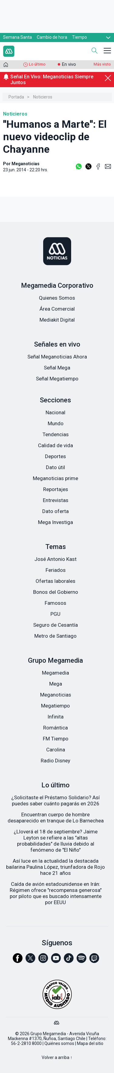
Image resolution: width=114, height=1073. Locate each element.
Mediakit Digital (57, 320)
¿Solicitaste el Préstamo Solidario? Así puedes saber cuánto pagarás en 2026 (55, 800)
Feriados (56, 570)
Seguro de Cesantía (55, 625)
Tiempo (79, 37)
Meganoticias (55, 695)
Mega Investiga (55, 522)
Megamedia (55, 673)
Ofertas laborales (55, 581)
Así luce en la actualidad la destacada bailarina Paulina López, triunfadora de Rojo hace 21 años (55, 867)
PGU (55, 614)
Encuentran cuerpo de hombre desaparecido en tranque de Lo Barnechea (56, 817)
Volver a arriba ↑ (57, 1057)
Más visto (102, 64)
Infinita (55, 717)
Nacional (55, 412)
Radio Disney (55, 761)
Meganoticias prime (55, 478)
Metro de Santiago (55, 636)
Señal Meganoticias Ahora (57, 357)
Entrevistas (55, 500)
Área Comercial (57, 309)
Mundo (56, 423)
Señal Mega (57, 368)
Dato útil (55, 467)
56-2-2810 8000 (26, 1043)
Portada (16, 96)
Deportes (55, 456)
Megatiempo (55, 706)
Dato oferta (55, 511)
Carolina (55, 750)
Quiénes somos (59, 1043)
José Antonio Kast (55, 559)
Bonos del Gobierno (55, 592)
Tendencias (56, 434)
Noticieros (42, 96)
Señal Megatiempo (57, 379)
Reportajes (55, 489)
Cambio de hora (52, 37)
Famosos (55, 603)
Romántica (55, 728)
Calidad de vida (55, 445)
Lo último (37, 64)
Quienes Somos (57, 298)
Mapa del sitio (90, 1043)
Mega (55, 684)
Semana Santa (17, 37)
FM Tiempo (55, 739)
